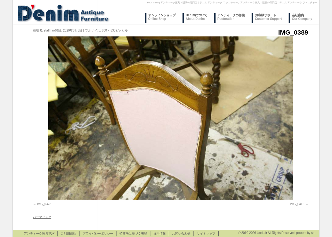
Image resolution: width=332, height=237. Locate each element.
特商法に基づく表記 (133, 233)
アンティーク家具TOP (39, 233)
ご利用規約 (68, 233)
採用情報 (159, 233)
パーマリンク (42, 217)
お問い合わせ (181, 233)
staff (47, 30)
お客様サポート (268, 17)
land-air (262, 233)
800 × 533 (109, 30)
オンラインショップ (162, 17)
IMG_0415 (297, 204)
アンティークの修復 (231, 17)
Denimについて (197, 17)
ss (312, 233)
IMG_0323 (44, 204)
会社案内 (302, 17)
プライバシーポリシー (98, 233)
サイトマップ (206, 233)
